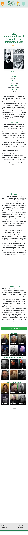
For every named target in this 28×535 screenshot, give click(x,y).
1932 (17, 78)
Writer (14, 45)
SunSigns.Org (4, 527)
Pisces (14, 91)
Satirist (11, 83)
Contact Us (20, 527)
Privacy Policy (21, 525)
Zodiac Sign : (14, 89)
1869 (17, 74)
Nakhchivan (11, 87)
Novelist (16, 83)
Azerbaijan (17, 87)
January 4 (12, 78)
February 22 (12, 74)
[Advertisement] (14, 477)
